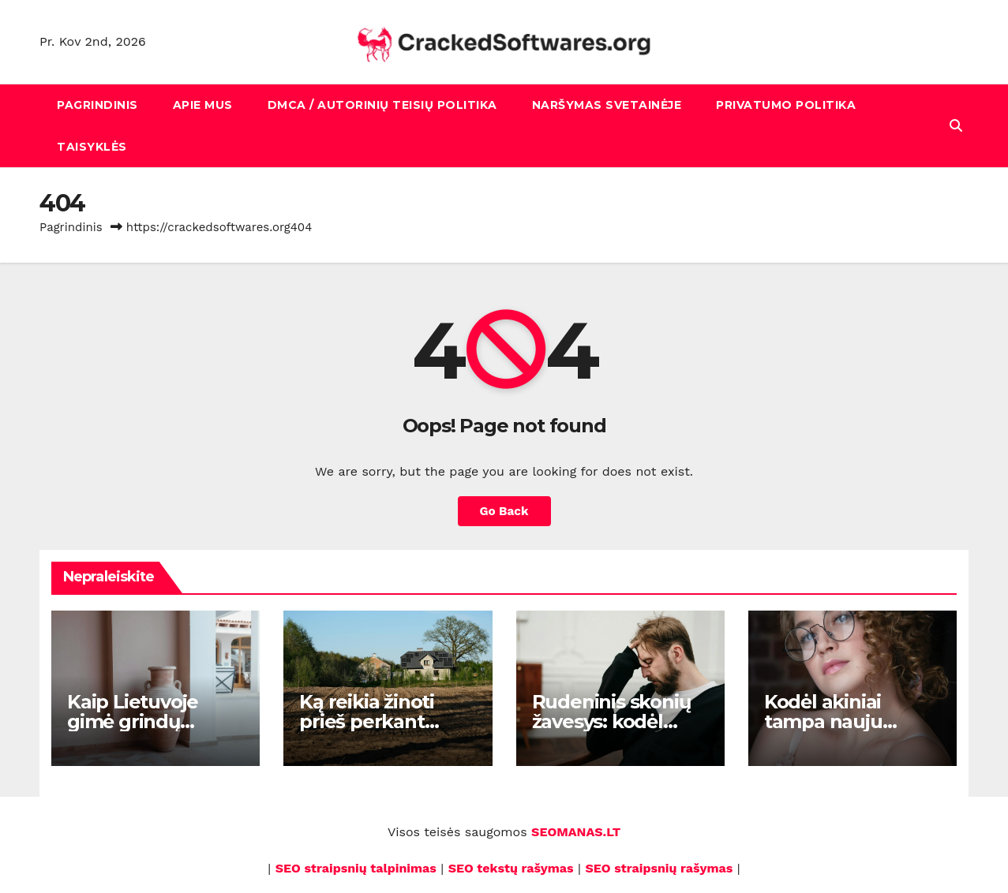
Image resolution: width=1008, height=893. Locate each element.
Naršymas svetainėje (607, 105)
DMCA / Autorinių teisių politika (382, 105)
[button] (956, 125)
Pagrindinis (97, 105)
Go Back (504, 510)
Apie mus (203, 105)
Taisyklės (92, 147)
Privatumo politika (786, 105)
